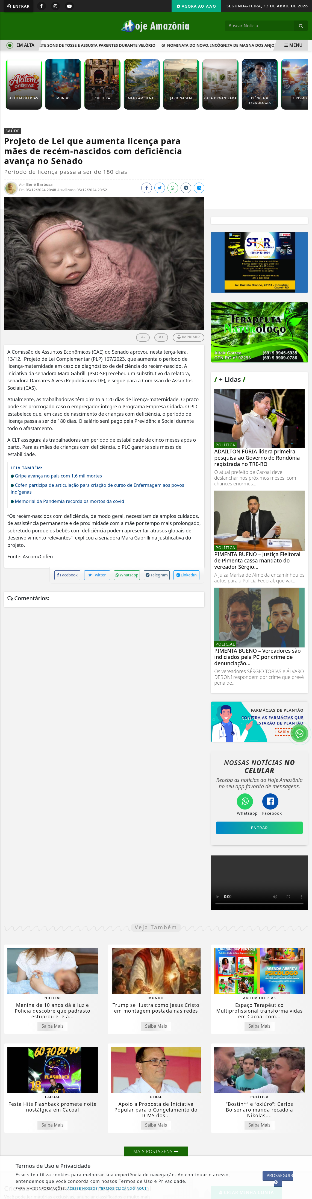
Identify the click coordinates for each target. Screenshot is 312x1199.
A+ (161, 336)
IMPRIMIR (188, 336)
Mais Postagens (156, 1151)
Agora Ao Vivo (196, 6)
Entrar (18, 6)
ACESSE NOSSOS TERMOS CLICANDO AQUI (106, 1188)
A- (143, 336)
